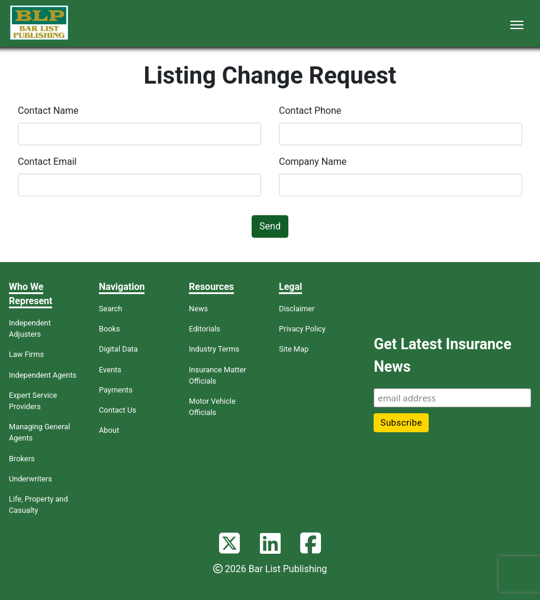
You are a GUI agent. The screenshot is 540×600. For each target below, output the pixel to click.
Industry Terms (214, 348)
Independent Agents (42, 375)
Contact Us (117, 410)
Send (270, 226)
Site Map (293, 348)
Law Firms (26, 354)
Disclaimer (296, 308)
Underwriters (30, 478)
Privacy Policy (302, 328)
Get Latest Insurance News (442, 355)
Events (110, 369)
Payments (116, 389)
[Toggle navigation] (517, 23)
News (198, 308)
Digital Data (118, 348)
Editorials (204, 328)
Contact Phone (310, 110)
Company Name (312, 161)
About (109, 430)
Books (109, 328)
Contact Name (48, 110)
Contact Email (47, 161)
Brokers (22, 458)
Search (110, 308)
